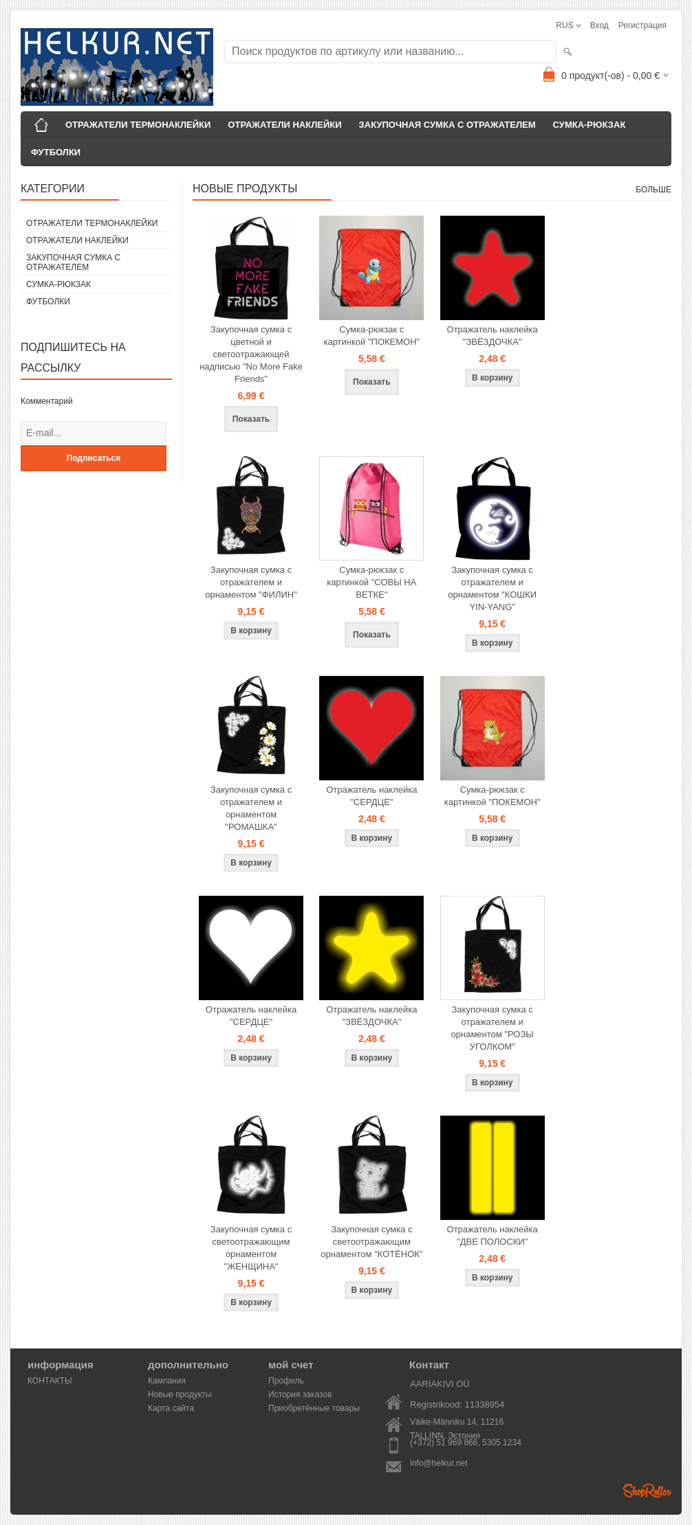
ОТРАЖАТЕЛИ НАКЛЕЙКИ (284, 125)
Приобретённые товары (314, 1408)
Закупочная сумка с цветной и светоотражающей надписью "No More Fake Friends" (251, 354)
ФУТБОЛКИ (55, 152)
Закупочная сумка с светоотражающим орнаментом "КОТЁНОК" (371, 1241)
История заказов (300, 1394)
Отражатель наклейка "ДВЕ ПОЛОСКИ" (492, 1235)
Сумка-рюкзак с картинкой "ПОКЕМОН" (371, 335)
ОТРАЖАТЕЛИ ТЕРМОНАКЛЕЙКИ (137, 125)
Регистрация (642, 25)
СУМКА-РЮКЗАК (589, 125)
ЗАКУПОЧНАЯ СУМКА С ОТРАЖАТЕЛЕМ (447, 125)
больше (653, 189)
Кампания (167, 1381)
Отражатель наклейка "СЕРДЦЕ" (371, 795)
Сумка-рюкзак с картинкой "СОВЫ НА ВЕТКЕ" (371, 582)
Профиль (286, 1381)
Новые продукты (179, 1394)
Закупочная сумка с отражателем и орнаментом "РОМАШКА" (251, 808)
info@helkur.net (439, 1463)
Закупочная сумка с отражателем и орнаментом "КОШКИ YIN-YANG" (492, 588)
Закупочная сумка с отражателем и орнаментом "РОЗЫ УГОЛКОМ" (492, 1028)
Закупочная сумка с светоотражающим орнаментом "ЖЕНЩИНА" (251, 1248)
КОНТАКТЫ (50, 1381)
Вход (599, 25)
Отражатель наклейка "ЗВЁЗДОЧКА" (492, 335)
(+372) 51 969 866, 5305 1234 (465, 1442)
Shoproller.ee (647, 1491)
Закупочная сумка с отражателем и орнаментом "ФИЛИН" (251, 582)
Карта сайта (171, 1408)
